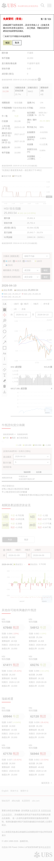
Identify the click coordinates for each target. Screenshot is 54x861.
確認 (7, 43)
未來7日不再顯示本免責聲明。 (17, 36)
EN (49, 19)
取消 (17, 43)
